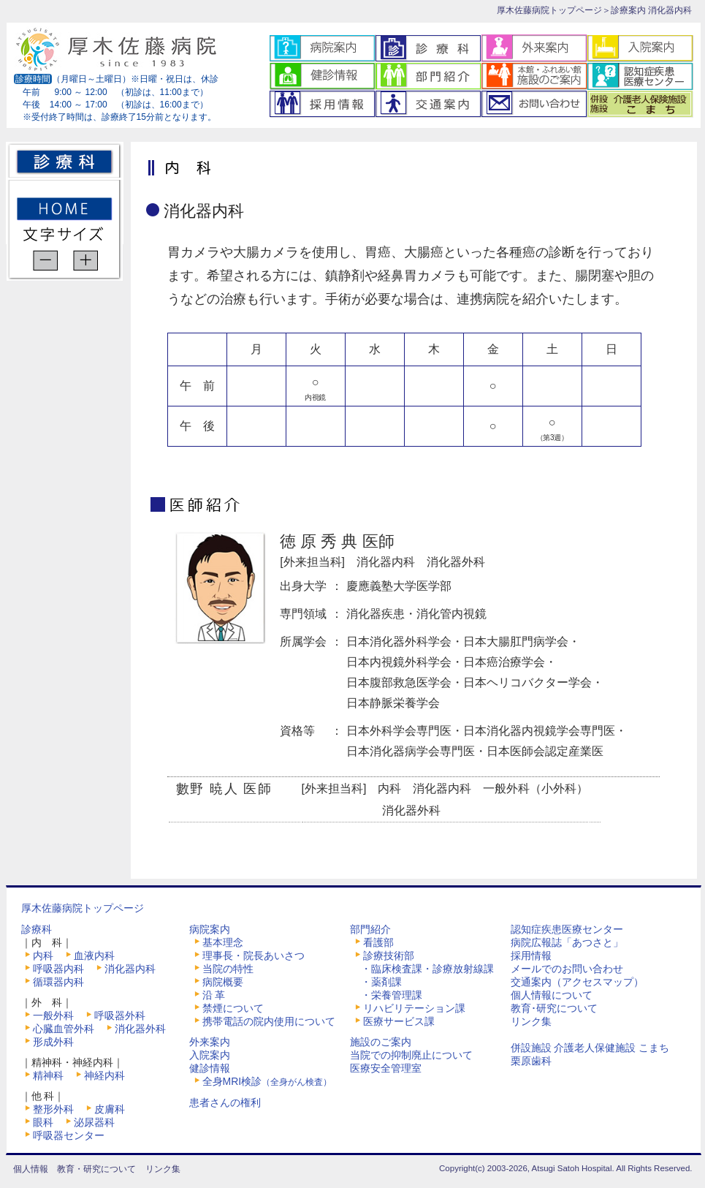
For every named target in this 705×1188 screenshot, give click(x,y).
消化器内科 (130, 969)
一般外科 (53, 1015)
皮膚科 (109, 1109)
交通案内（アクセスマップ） (577, 982)
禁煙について (233, 1008)
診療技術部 (388, 955)
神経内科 (104, 1075)
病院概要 (222, 982)
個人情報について (551, 995)
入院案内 (209, 1055)
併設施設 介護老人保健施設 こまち (590, 1047)
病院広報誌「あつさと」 (567, 942)
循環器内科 (58, 982)
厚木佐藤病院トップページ (549, 10)
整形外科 (53, 1109)
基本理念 (222, 942)
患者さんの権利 (225, 1102)
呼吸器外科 (119, 1015)
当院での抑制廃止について (411, 1055)
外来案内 (209, 1042)
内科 (43, 955)
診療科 (36, 929)
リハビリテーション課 (414, 1008)
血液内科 (94, 955)
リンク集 (531, 1021)
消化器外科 (140, 1028)
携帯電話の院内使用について (268, 1021)
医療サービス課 (399, 1021)
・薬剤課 (381, 982)
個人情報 (30, 1169)
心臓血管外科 (63, 1028)
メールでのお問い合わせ (567, 969)
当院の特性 (228, 969)
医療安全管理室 (386, 1068)
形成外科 (53, 1042)
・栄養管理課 (391, 995)
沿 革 (214, 995)
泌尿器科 (94, 1122)
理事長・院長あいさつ (253, 955)
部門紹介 (370, 929)
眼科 (43, 1122)
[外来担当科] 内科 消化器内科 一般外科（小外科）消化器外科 (485, 799)
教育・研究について (96, 1169)
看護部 (378, 942)
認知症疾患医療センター (567, 929)
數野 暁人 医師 (224, 789)
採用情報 (531, 955)
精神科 (48, 1075)
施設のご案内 (380, 1042)
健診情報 (209, 1068)
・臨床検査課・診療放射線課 (427, 969)
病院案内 (209, 929)
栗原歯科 (531, 1061)
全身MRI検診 (267, 1081)
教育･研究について (554, 1008)
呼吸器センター (68, 1135)
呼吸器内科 (58, 969)
